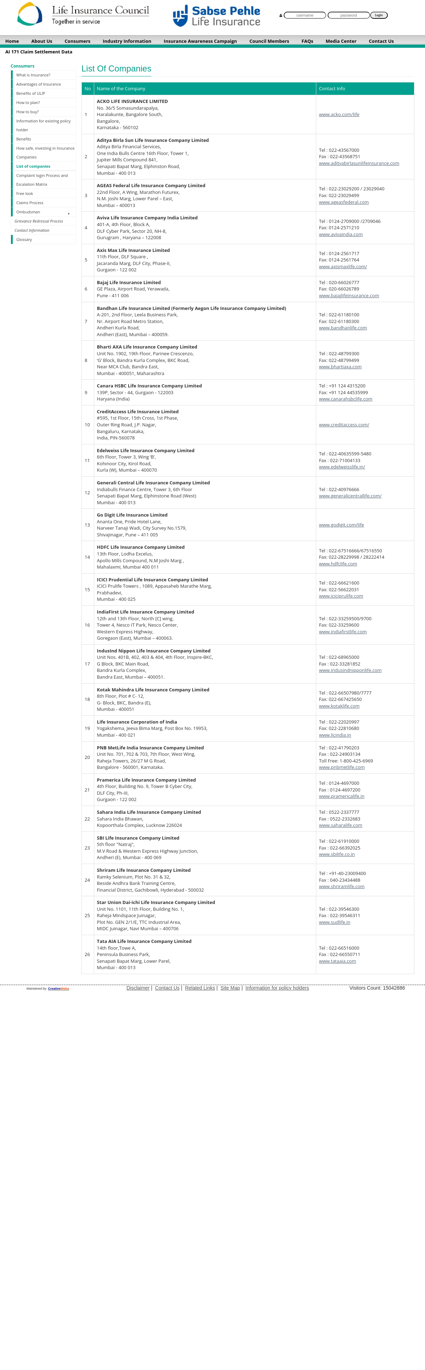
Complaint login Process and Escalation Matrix (42, 180)
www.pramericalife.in (341, 796)
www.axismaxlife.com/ (343, 266)
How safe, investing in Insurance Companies (45, 152)
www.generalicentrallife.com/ (350, 496)
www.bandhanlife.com (343, 327)
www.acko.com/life (339, 114)
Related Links (200, 988)
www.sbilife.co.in (337, 854)
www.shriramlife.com (342, 886)
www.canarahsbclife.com (346, 399)
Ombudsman (28, 211)
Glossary (24, 239)
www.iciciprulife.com (341, 596)
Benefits (23, 139)
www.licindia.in (335, 735)
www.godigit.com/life (341, 525)
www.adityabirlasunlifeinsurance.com (359, 163)
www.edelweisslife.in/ (342, 467)
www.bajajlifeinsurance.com (349, 295)
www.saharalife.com (341, 825)
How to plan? (28, 102)
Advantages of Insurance (38, 84)
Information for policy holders (277, 988)
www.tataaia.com (337, 961)
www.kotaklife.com (339, 706)
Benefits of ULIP (30, 93)
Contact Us (167, 988)
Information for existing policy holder (43, 125)
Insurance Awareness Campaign (200, 41)
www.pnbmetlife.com (342, 767)
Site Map (230, 988)
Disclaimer (137, 988)
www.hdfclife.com (338, 563)
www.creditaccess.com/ (344, 424)
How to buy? (27, 111)
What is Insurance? (33, 74)
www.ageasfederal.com (344, 202)
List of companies (33, 166)
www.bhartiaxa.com (340, 366)
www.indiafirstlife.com (343, 631)
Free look (24, 193)
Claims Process (30, 202)
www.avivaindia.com (341, 234)
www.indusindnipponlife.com (350, 670)
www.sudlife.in (335, 922)
